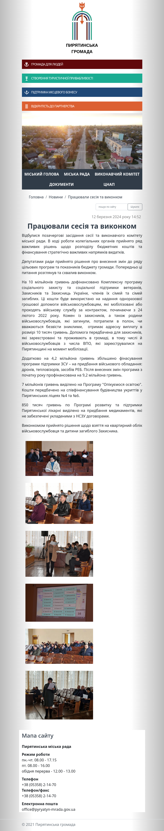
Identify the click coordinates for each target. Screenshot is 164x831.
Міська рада (77, 174)
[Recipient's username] (112, 207)
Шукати (135, 206)
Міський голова (41, 174)
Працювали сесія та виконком (95, 197)
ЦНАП (109, 184)
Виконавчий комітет (117, 174)
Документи (61, 184)
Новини (56, 197)
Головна (36, 197)
